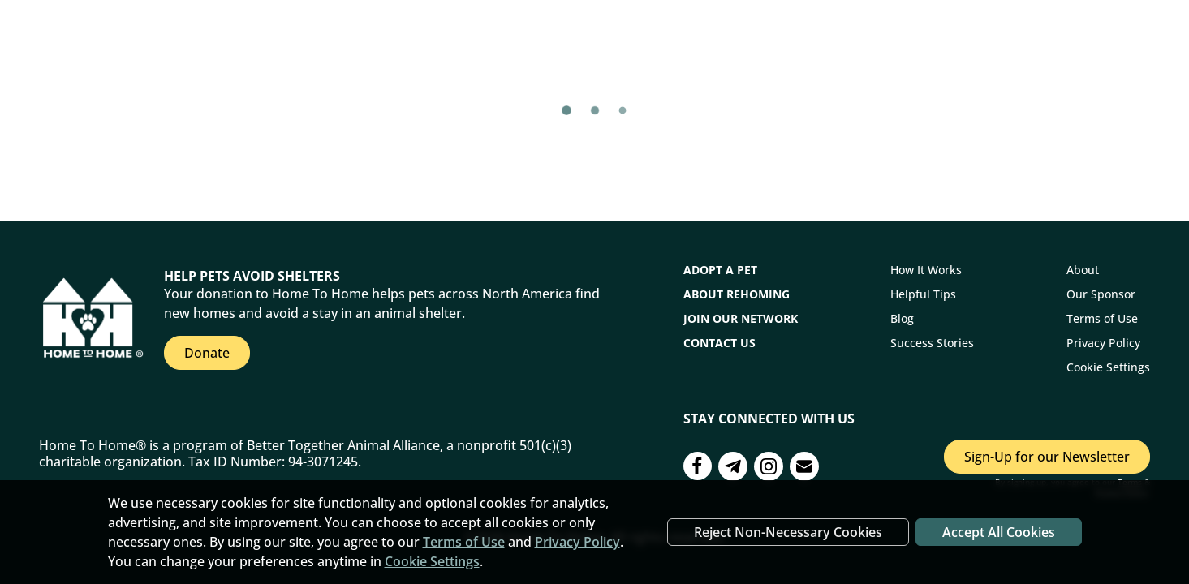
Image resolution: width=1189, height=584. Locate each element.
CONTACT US (719, 342)
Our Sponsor (1100, 294)
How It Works (926, 269)
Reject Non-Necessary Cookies (788, 532)
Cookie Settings (1108, 367)
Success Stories (932, 342)
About (1082, 269)
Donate (207, 353)
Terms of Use (1102, 318)
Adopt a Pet (720, 269)
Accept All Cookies (998, 532)
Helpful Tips (923, 294)
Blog (902, 318)
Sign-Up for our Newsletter (1047, 457)
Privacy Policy (1103, 342)
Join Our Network (740, 318)
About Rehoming (736, 294)
